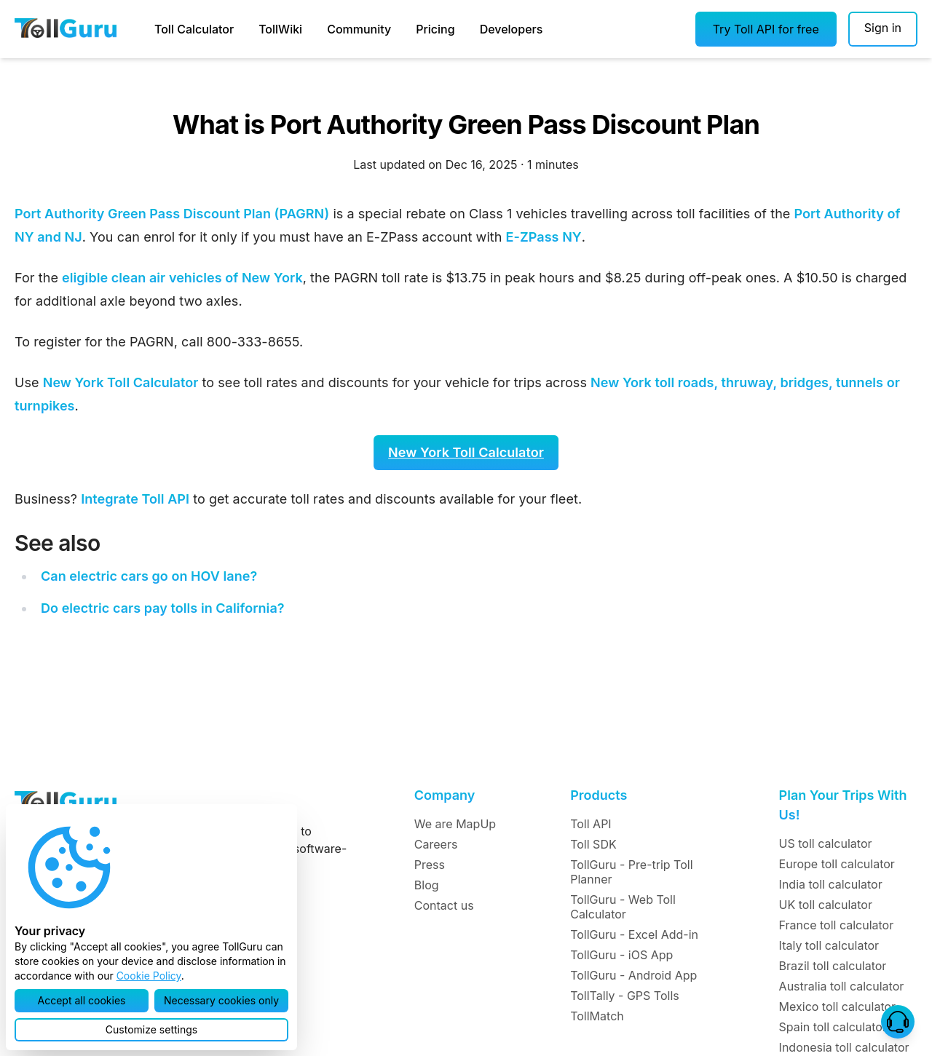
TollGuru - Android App (633, 975)
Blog (426, 885)
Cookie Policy (148, 975)
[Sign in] (882, 29)
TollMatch (597, 1016)
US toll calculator (825, 843)
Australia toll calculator (841, 986)
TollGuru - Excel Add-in (634, 934)
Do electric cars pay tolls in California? (163, 608)
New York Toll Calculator (121, 382)
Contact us (444, 905)
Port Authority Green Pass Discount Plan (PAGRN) (172, 213)
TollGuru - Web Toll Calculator (623, 906)
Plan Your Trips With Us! (843, 804)
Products (598, 795)
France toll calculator (836, 925)
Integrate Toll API (135, 499)
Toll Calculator (194, 29)
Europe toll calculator (837, 864)
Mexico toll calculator (837, 1006)
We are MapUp (455, 824)
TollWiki (280, 29)
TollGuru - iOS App (621, 955)
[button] (766, 29)
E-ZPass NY (544, 237)
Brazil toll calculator (833, 965)
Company (444, 795)
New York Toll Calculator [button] (466, 452)
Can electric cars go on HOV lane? (149, 576)
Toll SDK (593, 844)
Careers (436, 844)
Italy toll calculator (829, 945)
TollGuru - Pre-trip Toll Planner (631, 871)
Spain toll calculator (833, 1027)
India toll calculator (830, 884)
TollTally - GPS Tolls (624, 995)
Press (429, 864)
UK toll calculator (825, 904)
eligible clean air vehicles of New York (182, 277)
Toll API (590, 824)
